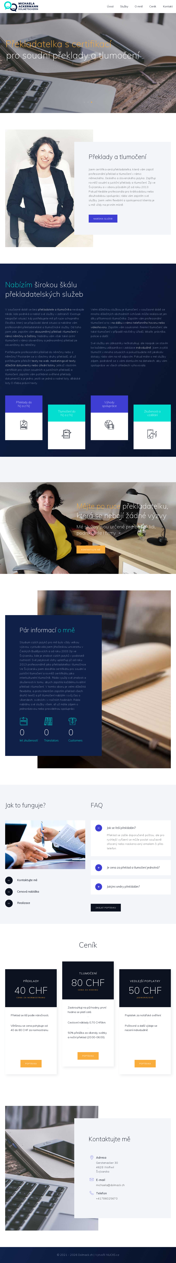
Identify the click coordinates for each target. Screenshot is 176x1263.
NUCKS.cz (112, 1254)
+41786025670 (107, 1198)
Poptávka (31, 1063)
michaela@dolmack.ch (110, 1185)
